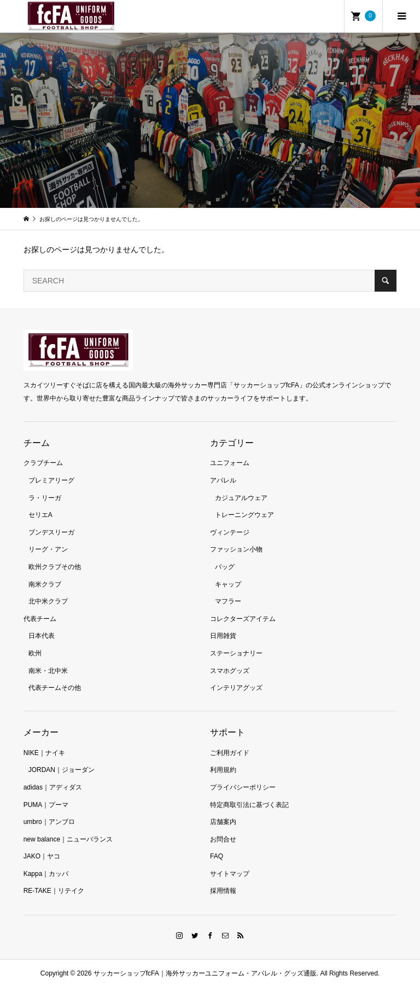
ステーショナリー (236, 653)
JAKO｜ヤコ (42, 856)
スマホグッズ (229, 671)
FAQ (216, 856)
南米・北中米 (48, 671)
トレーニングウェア (244, 515)
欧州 (35, 653)
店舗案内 (223, 822)
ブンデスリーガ (51, 532)
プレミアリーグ (51, 480)
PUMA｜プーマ (46, 805)
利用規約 (223, 770)
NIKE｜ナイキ (44, 753)
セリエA (40, 515)
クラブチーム (43, 463)
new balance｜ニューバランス (68, 839)
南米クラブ (44, 584)
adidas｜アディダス (53, 787)
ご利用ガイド (229, 753)
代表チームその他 (54, 688)
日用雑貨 (223, 636)
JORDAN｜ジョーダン (61, 770)
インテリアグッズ (236, 688)
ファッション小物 (236, 549)
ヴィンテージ (229, 532)
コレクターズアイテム (243, 619)
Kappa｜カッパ (46, 874)
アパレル (223, 480)
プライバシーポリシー (243, 787)
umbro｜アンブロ (49, 822)
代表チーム (40, 619)
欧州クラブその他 (54, 567)
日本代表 (41, 636)
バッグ (225, 567)
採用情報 (223, 891)
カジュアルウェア (241, 498)
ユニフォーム (229, 463)
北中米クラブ (48, 601)
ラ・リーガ (44, 498)
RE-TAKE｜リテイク (54, 891)
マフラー (228, 601)
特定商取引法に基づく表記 (249, 805)
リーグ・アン (48, 549)
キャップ (228, 584)
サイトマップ (229, 874)
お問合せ (223, 839)
